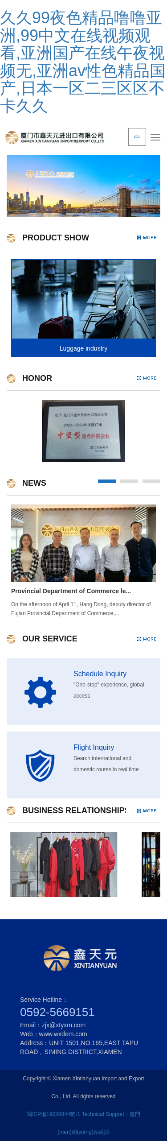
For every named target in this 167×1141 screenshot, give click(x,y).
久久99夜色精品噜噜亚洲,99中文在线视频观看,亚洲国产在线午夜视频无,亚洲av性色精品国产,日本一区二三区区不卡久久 (83, 61)
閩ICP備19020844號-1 (53, 1114)
